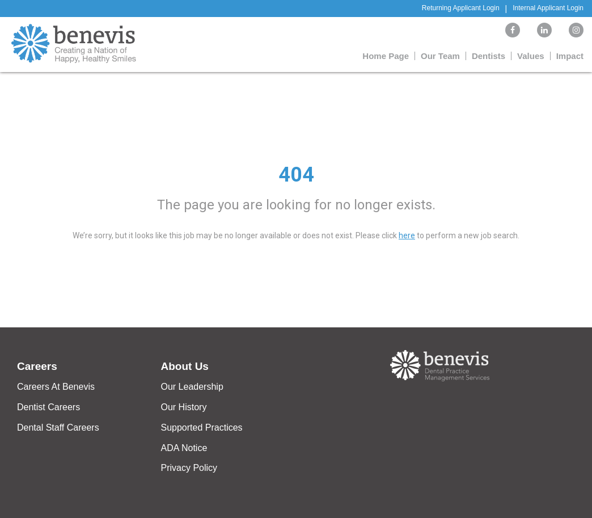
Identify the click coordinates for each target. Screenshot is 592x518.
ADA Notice (184, 448)
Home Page (385, 56)
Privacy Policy (189, 468)
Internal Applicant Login (548, 8)
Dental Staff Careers (58, 427)
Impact (569, 56)
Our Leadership (192, 386)
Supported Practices (202, 427)
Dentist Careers (48, 407)
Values (530, 56)
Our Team (440, 56)
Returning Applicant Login (461, 8)
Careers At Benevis (56, 386)
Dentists (488, 56)
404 (296, 175)
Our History (184, 407)
